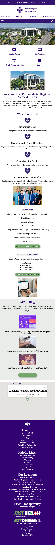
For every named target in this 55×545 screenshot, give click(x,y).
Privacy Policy (27, 458)
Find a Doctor (27, 465)
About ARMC (27, 433)
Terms (27, 533)
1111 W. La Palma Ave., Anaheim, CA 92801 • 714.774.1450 (27, 2)
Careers (19, 16)
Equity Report (5, 16)
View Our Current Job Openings (27, 246)
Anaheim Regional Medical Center (28, 393)
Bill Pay (33, 16)
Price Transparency (27, 504)
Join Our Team (27, 209)
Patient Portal (48, 16)
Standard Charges (27, 507)
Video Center (27, 447)
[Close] (44, 390)
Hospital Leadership (27, 443)
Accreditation (27, 435)
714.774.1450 (29, 399)
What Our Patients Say (27, 445)
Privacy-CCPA (27, 535)
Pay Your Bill (27, 467)
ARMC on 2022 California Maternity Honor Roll (27, 368)
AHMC (27, 531)
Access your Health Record (27, 254)
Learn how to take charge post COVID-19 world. (27, 351)
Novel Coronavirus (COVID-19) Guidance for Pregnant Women (27, 332)
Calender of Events (27, 440)
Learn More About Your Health (27, 274)
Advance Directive (27, 455)
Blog (27, 438)
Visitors (27, 460)
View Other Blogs (27, 375)
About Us (27, 430)
